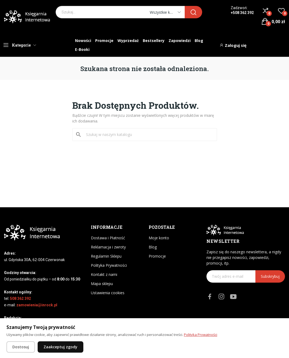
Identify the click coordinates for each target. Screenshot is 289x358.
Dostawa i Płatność (108, 237)
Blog (153, 247)
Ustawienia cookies (107, 292)
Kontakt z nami (104, 274)
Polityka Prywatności (109, 265)
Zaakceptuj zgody (60, 346)
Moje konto (159, 237)
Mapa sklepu (102, 283)
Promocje (157, 256)
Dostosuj (20, 346)
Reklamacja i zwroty (108, 247)
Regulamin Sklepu (106, 256)
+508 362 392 (242, 13)
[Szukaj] (148, 134)
